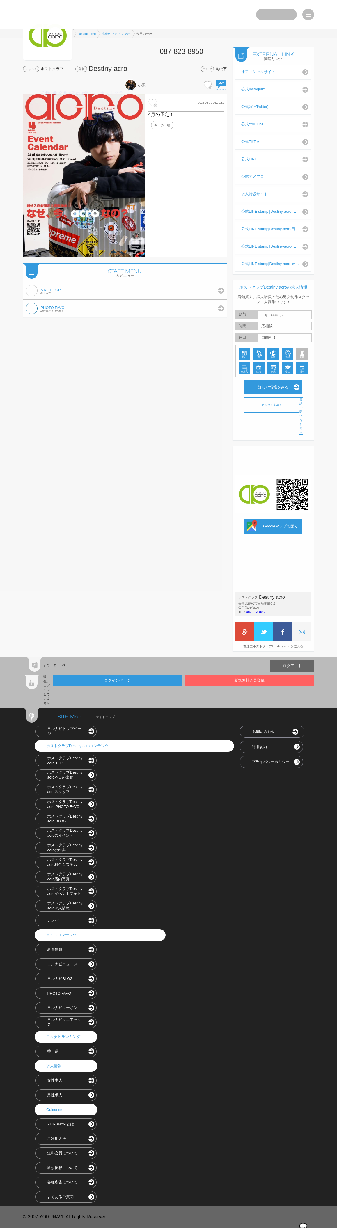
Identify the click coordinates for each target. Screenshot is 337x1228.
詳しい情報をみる (273, 387)
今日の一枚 (162, 125)
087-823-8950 (256, 611)
